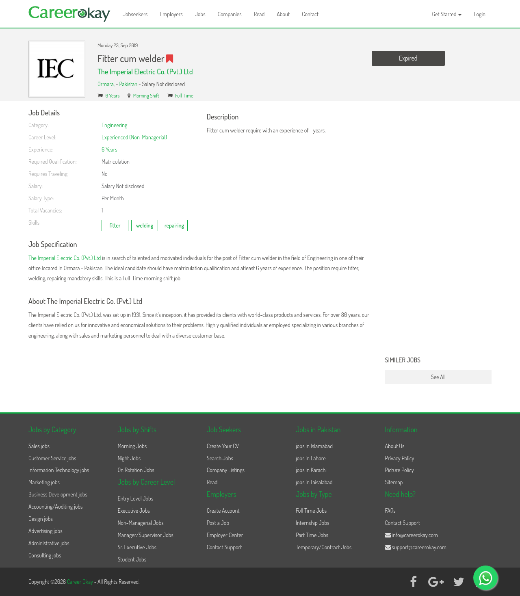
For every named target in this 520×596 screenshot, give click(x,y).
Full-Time (184, 95)
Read (259, 14)
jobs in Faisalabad (314, 482)
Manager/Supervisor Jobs (145, 534)
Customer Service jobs (52, 458)
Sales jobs (39, 445)
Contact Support (224, 547)
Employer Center (225, 534)
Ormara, (107, 83)
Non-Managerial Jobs (140, 522)
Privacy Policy (399, 458)
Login (479, 14)
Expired (408, 58)
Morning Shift (146, 95)
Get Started (447, 14)
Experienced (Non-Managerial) (134, 137)
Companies (230, 14)
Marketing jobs (44, 482)
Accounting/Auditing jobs (55, 506)
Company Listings (226, 469)
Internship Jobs (312, 522)
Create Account (223, 510)
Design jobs (40, 518)
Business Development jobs (57, 494)
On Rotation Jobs (135, 469)
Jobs (200, 14)
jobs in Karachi (311, 469)
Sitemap (394, 482)
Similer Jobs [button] (403, 360)
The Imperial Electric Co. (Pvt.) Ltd (145, 71)
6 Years (113, 95)
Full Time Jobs (311, 510)
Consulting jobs (44, 555)
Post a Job (218, 522)
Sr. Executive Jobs (136, 547)
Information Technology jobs (58, 469)
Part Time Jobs (312, 534)
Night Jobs (129, 458)
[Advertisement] (438, 231)
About (283, 14)
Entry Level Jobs (135, 498)
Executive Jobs (133, 510)
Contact (310, 14)
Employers (171, 14)
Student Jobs (131, 559)
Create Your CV (223, 445)
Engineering (114, 124)
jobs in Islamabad (314, 445)
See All (438, 376)
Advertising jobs (45, 530)
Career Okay (80, 581)
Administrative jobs (48, 543)
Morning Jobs (132, 445)
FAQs (390, 510)
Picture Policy (399, 469)
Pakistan (128, 83)
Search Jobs (220, 458)
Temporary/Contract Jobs (323, 547)
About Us (395, 445)
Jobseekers (135, 14)
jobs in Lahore (310, 458)
